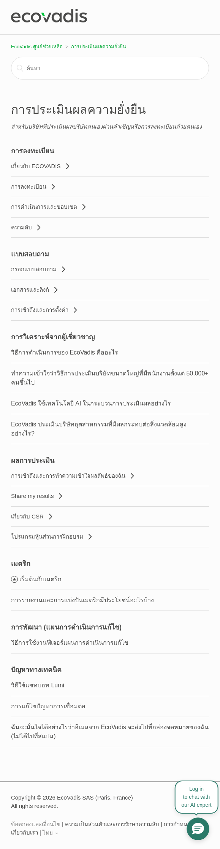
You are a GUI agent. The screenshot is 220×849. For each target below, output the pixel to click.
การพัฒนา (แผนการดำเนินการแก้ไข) (66, 627)
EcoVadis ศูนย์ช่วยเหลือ (37, 46)
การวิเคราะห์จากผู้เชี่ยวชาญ (53, 337)
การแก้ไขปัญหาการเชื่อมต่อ (48, 706)
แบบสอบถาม (30, 254)
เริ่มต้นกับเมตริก (40, 579)
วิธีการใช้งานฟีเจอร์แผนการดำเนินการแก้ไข (69, 642)
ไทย (51, 833)
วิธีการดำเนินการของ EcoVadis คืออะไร (64, 352)
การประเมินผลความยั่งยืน (98, 46)
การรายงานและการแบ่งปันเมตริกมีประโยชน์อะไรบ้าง (82, 600)
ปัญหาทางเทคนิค (36, 670)
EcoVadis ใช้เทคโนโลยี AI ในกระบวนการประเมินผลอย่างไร (91, 403)
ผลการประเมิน (32, 460)
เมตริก (20, 564)
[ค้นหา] (110, 68)
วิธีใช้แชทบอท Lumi (37, 685)
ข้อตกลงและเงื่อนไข (35, 824)
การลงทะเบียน (32, 151)
